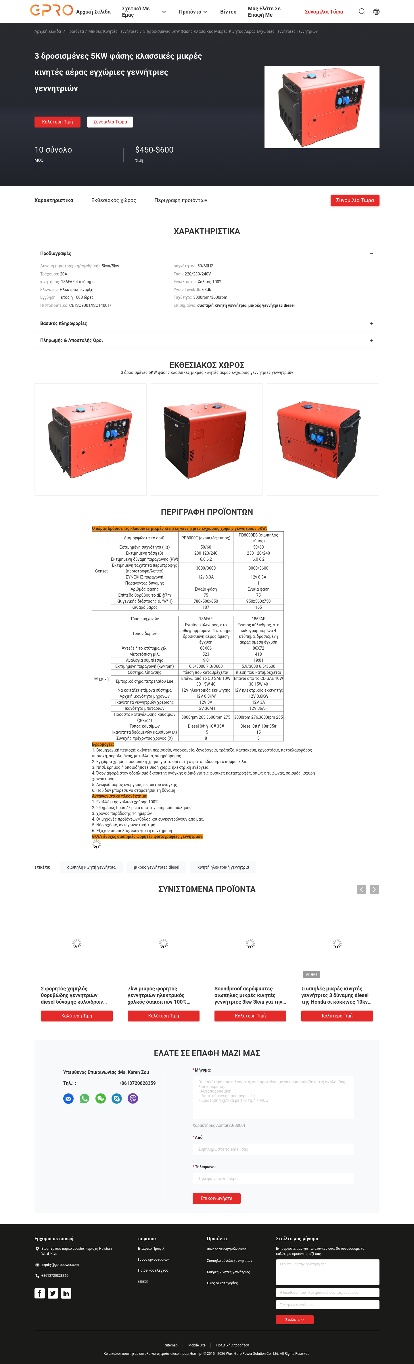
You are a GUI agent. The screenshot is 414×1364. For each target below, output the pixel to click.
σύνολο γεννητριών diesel (227, 1249)
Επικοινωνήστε (217, 1198)
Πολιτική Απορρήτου (232, 1345)
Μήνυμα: (203, 1070)
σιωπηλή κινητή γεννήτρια (91, 867)
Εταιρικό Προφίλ (151, 1249)
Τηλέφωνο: (205, 1167)
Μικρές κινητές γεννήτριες (114, 31)
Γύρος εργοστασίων (153, 1260)
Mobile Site (197, 1345)
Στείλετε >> (294, 1320)
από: (199, 1137)
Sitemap (171, 1345)
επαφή (143, 1281)
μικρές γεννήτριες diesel (156, 867)
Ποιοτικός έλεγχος (153, 1270)
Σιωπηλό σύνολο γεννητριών (229, 1261)
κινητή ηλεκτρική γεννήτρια (223, 867)
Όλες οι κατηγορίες (222, 1283)
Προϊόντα (75, 31)
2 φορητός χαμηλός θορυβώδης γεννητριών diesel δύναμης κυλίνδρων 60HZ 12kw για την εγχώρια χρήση (74, 1002)
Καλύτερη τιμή (57, 122)
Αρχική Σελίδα (47, 31)
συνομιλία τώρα (110, 122)
